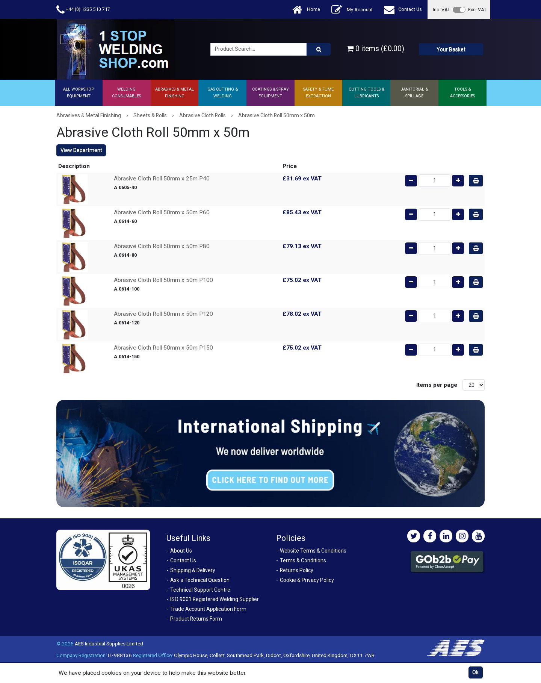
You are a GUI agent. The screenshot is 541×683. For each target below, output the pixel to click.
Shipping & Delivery (192, 570)
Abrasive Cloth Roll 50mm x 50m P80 (162, 246)
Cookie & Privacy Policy (307, 580)
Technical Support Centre (200, 590)
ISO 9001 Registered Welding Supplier (214, 599)
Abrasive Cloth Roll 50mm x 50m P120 (163, 313)
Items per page (436, 385)
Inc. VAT (441, 9)
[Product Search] (319, 49)
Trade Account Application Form (208, 609)
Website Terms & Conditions (313, 551)
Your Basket (451, 49)
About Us (181, 551)
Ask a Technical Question (200, 580)
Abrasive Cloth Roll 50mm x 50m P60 (162, 212)
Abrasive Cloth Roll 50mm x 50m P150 (163, 347)
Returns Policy (296, 570)
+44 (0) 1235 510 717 (83, 9)
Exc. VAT (477, 9)
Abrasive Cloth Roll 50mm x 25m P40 (162, 178)
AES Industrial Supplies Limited (109, 644)
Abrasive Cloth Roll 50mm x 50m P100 (163, 280)
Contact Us (403, 9)
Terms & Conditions (303, 560)
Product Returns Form (196, 619)
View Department (81, 150)
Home (306, 9)
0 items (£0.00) (375, 48)
